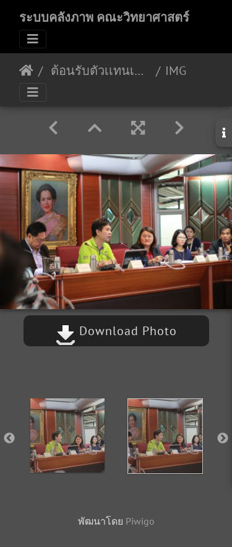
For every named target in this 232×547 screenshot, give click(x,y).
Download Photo (116, 331)
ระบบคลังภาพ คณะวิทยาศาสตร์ (104, 17)
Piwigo (140, 521)
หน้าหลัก (26, 70)
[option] (67, 435)
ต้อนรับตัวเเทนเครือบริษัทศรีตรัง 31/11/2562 (99, 71)
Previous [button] (9, 438)
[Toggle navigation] (32, 39)
